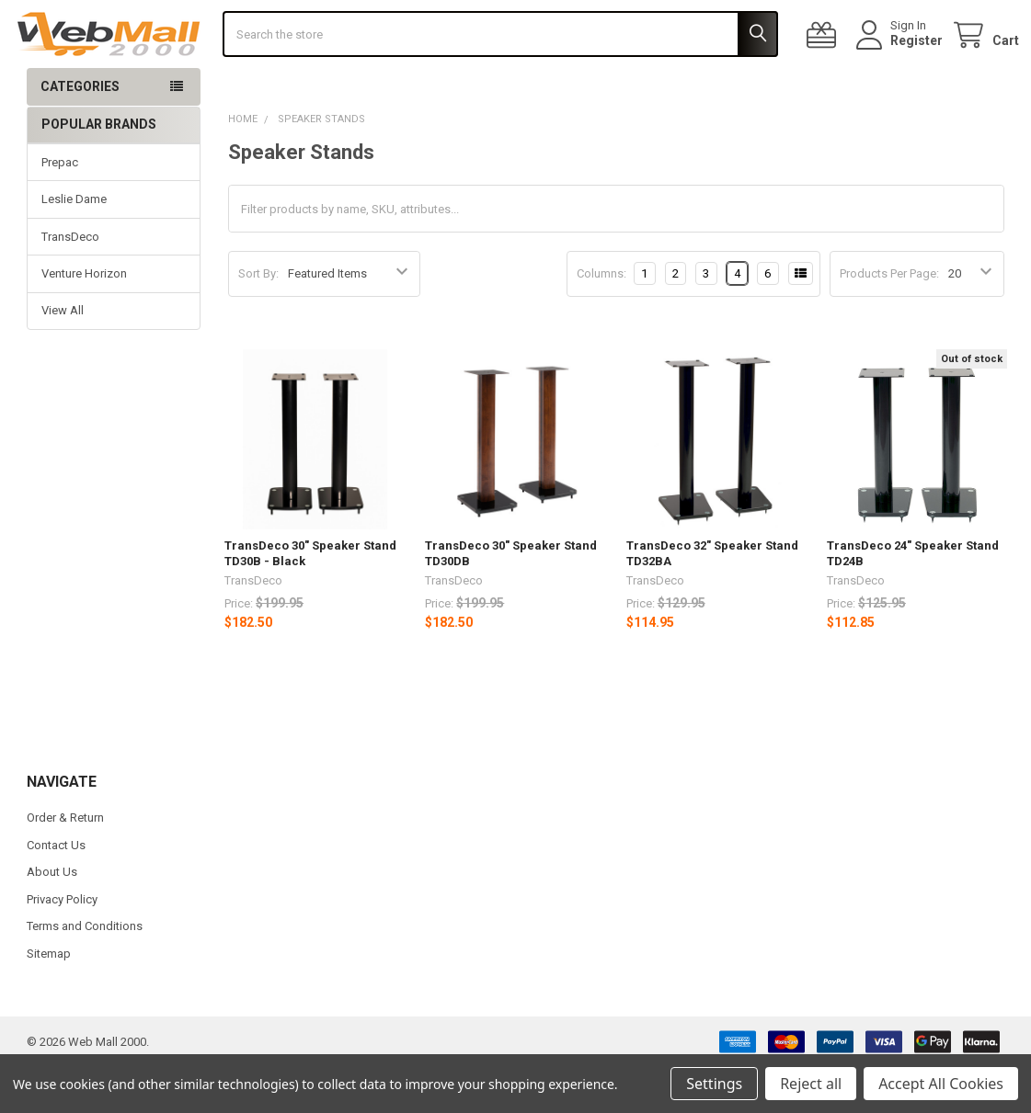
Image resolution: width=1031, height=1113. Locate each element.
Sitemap (49, 999)
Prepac (59, 207)
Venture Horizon (84, 319)
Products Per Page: (889, 319)
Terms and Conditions (85, 972)
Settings (714, 1083)
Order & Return (65, 863)
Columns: (601, 318)
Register (902, 63)
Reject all (811, 1083)
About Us (52, 918)
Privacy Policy (62, 945)
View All (62, 356)
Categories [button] (80, 132)
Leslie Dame (74, 245)
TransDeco (70, 282)
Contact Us (56, 891)
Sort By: (258, 319)
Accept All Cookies (940, 1083)
